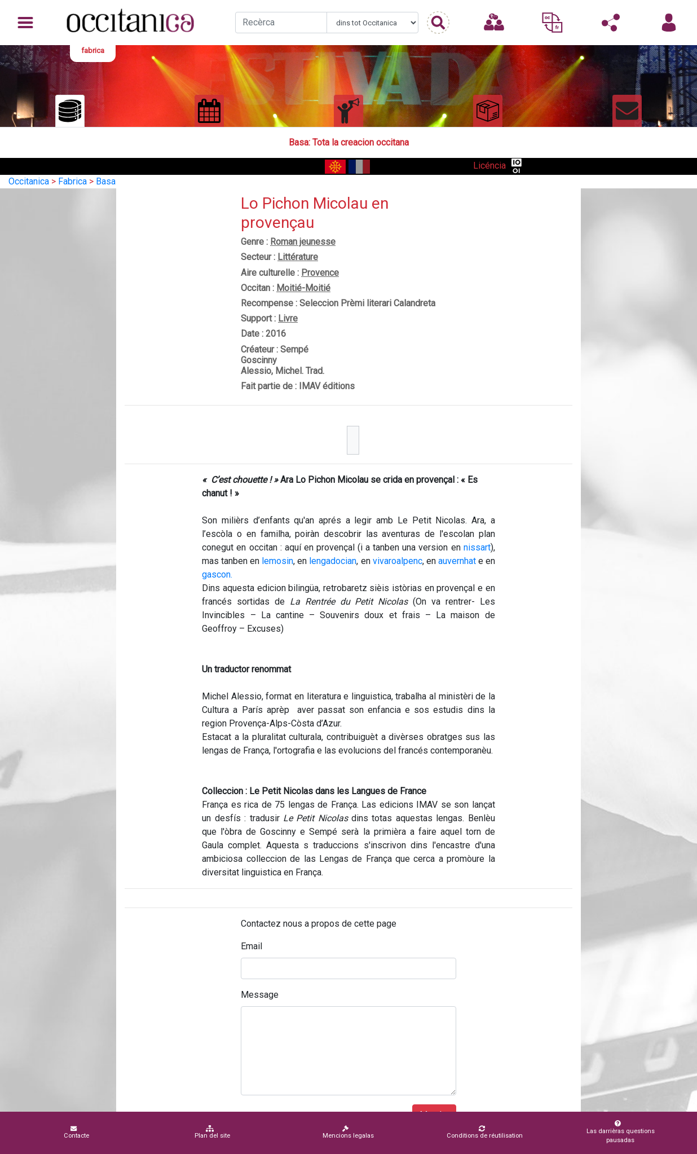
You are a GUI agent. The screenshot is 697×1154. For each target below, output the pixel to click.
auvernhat (457, 561)
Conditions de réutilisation (485, 1132)
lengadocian (332, 561)
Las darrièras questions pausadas (617, 1132)
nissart (477, 547)
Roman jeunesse (303, 241)
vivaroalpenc (397, 561)
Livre (288, 318)
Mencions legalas (348, 1132)
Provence (320, 272)
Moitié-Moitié (303, 288)
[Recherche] (281, 22)
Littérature (297, 257)
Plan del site (212, 1132)
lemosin (277, 561)
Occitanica (28, 181)
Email (251, 946)
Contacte (76, 1132)
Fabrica (72, 181)
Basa (106, 181)
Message (260, 994)
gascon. (217, 574)
